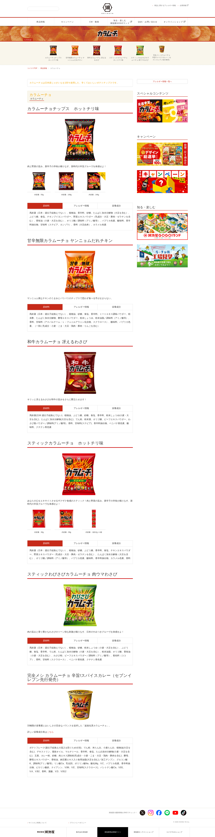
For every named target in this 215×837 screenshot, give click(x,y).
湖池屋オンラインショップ (143, 832)
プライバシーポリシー (78, 823)
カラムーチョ (36, 98)
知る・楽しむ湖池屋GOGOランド (121, 21)
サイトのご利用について (38, 823)
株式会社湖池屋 (82, 832)
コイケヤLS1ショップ (174, 832)
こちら (50, 732)
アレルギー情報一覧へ (162, 81)
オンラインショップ (175, 22)
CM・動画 (94, 22)
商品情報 (40, 22)
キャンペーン (67, 22)
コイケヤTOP (32, 68)
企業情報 (184, 5)
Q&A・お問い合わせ (147, 22)
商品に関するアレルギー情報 (165, 5)
